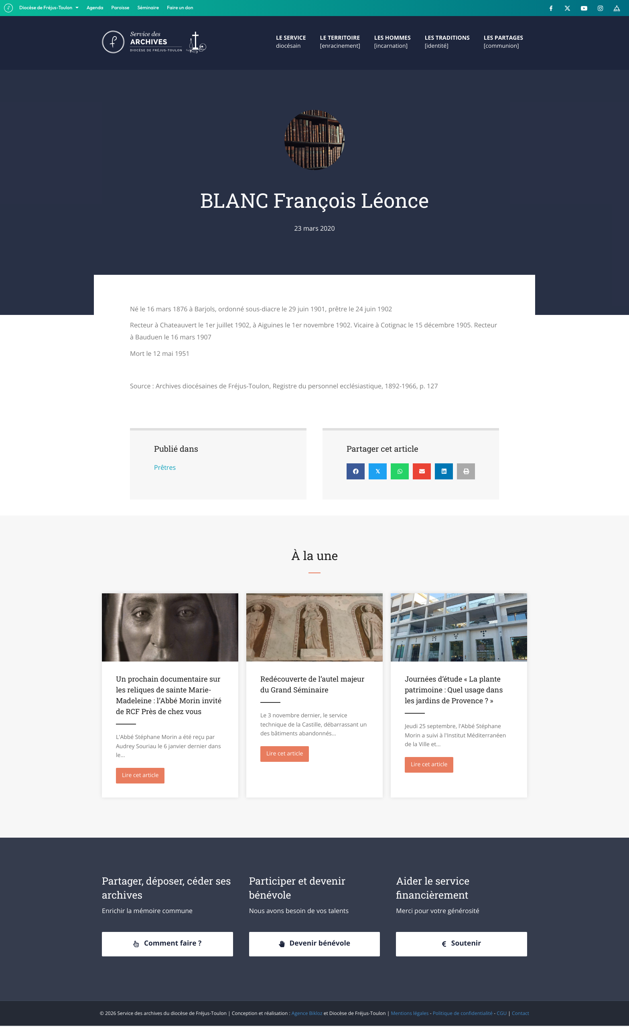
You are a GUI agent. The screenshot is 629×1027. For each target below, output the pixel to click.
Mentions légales (409, 1014)
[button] (167, 945)
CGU (502, 1014)
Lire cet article (143, 774)
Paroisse (121, 8)
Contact (520, 1014)
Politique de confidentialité (463, 1014)
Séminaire (148, 8)
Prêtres (165, 467)
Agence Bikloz (307, 1014)
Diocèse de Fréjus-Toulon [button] (46, 8)
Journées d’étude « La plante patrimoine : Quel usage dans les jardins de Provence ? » (454, 689)
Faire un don (180, 8)
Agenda (95, 8)
